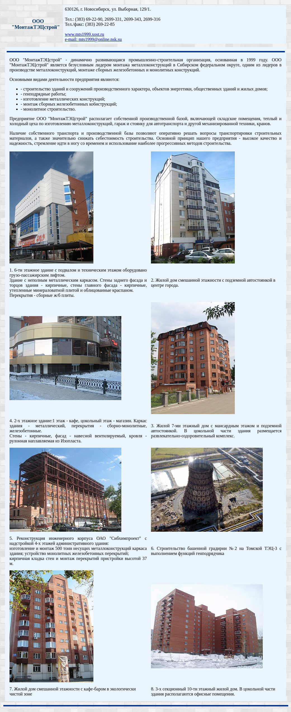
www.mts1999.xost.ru (84, 34)
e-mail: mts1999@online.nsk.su (93, 39)
